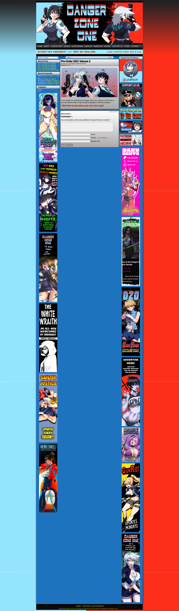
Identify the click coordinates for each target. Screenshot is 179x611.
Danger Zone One (71, 608)
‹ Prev (69, 57)
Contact (135, 46)
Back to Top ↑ (114, 608)
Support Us (117, 46)
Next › (110, 57)
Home (40, 46)
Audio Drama (77, 46)
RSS (108, 608)
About (46, 46)
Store (127, 46)
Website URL (95, 141)
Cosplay (88, 46)
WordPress (87, 608)
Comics (40, 89)
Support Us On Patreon (93, 606)
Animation (98, 46)
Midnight (65, 63)
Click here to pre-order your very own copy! (82, 105)
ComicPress (96, 608)
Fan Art (107, 46)
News (39, 91)
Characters (56, 46)
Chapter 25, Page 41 (49, 79)
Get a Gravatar (102, 138)
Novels (67, 46)
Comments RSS (113, 111)
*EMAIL (99, 138)
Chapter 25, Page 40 (53, 82)
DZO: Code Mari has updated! (47, 63)
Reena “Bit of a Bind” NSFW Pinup (48, 70)
